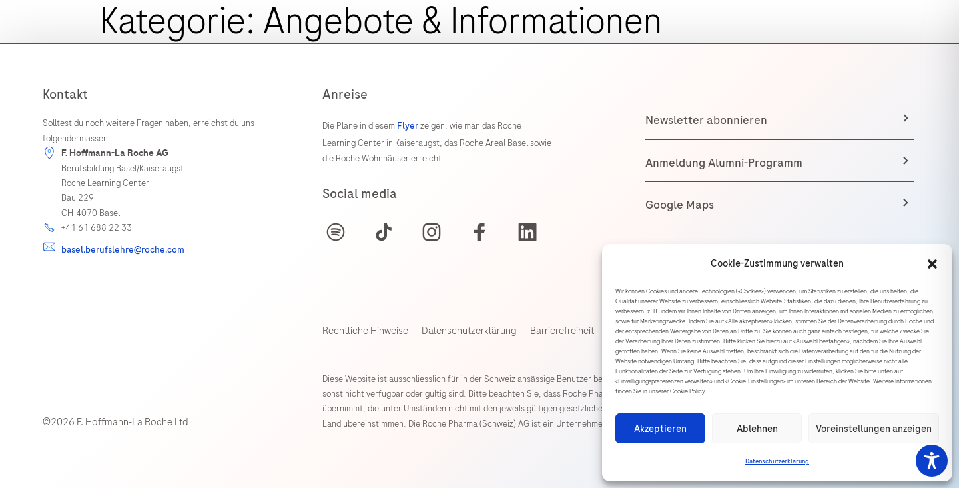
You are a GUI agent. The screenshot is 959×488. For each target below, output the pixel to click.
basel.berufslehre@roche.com (122, 249)
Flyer (408, 125)
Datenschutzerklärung (777, 461)
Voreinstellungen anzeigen (874, 428)
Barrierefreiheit (562, 330)
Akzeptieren (660, 428)
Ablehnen (757, 428)
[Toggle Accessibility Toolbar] (931, 460)
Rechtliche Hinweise (365, 330)
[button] (932, 264)
